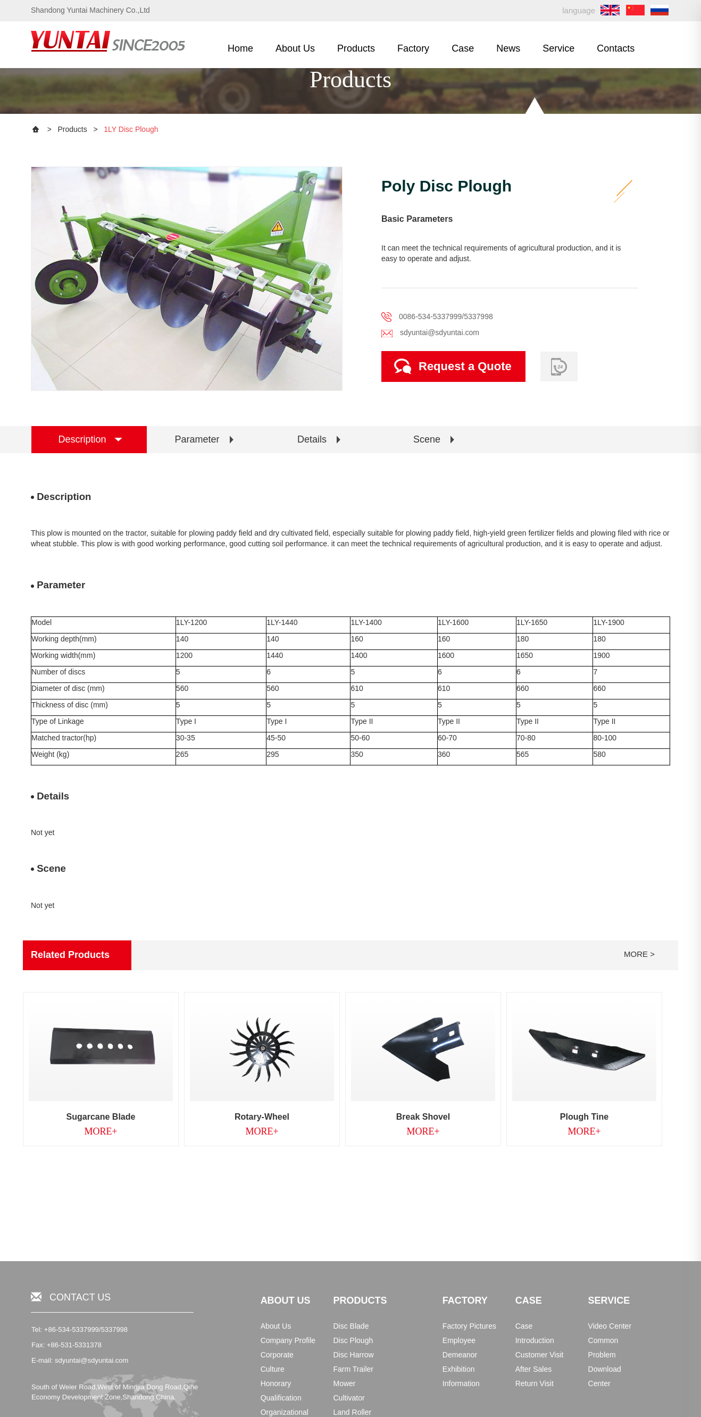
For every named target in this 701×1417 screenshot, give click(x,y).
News (508, 48)
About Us (295, 48)
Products (356, 48)
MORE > (639, 953)
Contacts (616, 48)
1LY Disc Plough (131, 129)
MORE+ (100, 1131)
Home (240, 48)
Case (463, 48)
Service (558, 48)
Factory (413, 48)
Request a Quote (453, 366)
